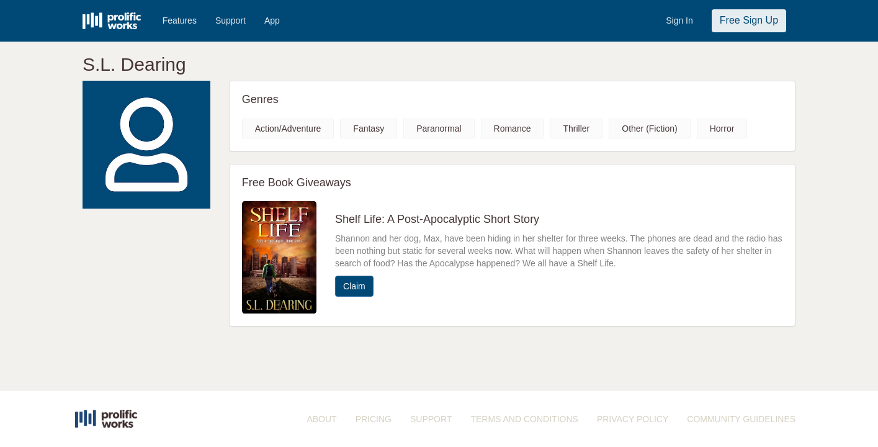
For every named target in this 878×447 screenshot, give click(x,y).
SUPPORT (431, 419)
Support (230, 20)
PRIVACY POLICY (632, 419)
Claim (354, 286)
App (272, 20)
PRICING (374, 419)
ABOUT (321, 419)
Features (180, 20)
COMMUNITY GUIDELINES (741, 419)
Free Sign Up (749, 20)
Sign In (679, 20)
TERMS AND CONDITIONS (524, 419)
